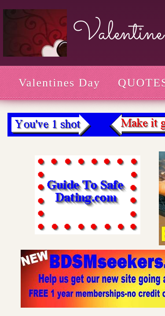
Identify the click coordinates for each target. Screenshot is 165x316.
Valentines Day (59, 82)
